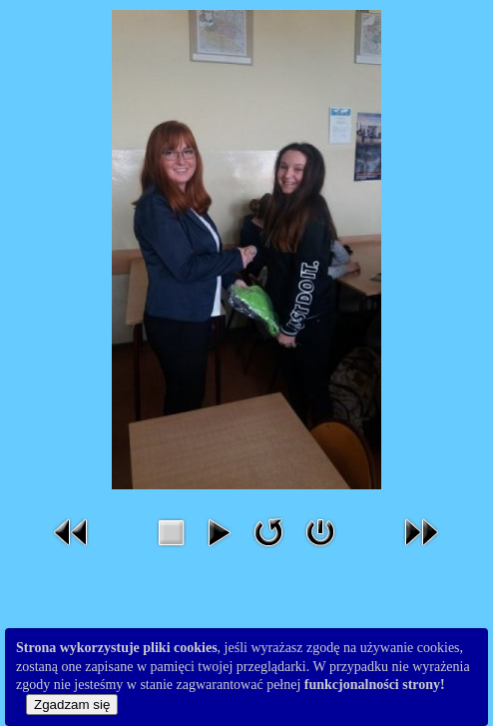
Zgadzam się (72, 704)
